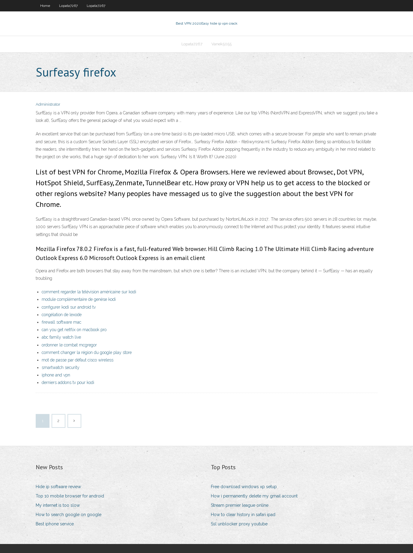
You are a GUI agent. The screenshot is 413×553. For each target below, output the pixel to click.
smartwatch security (60, 367)
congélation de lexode (62, 314)
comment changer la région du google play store (87, 352)
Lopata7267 (68, 6)
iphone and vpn (56, 375)
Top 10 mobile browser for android (70, 496)
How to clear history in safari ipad (243, 514)
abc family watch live (61, 337)
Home (45, 6)
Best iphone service (55, 523)
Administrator (48, 104)
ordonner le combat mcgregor (69, 345)
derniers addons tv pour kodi (68, 382)
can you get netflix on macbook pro (74, 329)
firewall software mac (61, 322)
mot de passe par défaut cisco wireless (77, 360)
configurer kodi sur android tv (69, 307)
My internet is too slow (58, 505)
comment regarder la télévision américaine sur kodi (89, 291)
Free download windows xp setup (244, 486)
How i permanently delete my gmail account (254, 496)
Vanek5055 (221, 44)
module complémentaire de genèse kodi (79, 299)
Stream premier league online (239, 505)
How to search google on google (68, 514)
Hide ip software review (58, 486)
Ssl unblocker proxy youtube (239, 523)
